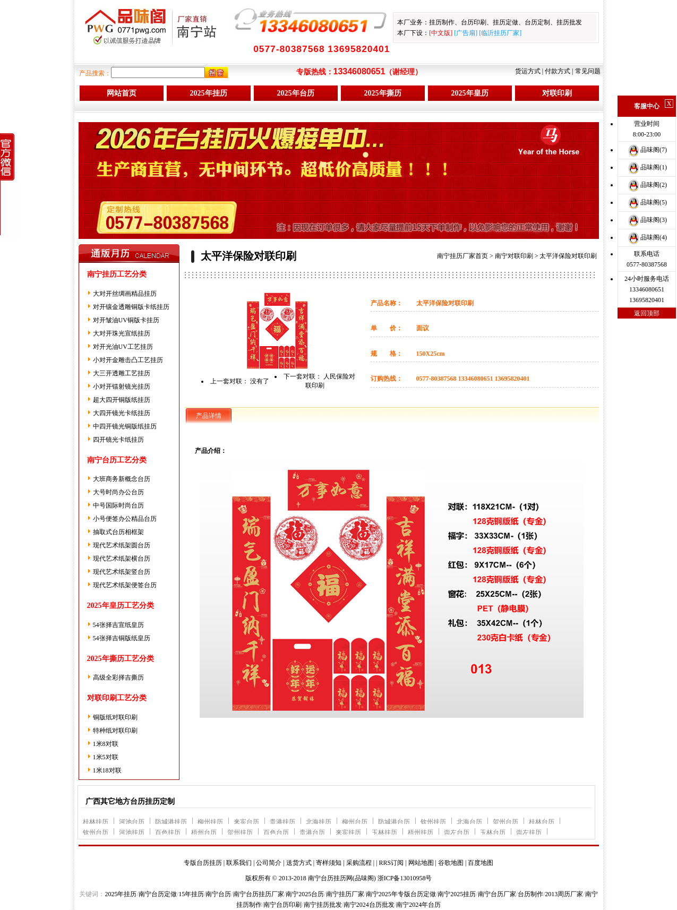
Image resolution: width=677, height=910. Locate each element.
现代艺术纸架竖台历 (121, 572)
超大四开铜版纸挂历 (121, 400)
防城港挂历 (171, 822)
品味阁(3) (647, 220)
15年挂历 (191, 894)
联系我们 (239, 862)
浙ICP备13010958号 (405, 878)
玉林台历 (492, 832)
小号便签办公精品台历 (125, 518)
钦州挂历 (433, 822)
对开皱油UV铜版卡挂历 (126, 320)
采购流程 (359, 862)
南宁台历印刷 (282, 904)
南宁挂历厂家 (345, 894)
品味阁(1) (647, 167)
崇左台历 (456, 832)
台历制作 (530, 894)
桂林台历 (541, 822)
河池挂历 (131, 832)
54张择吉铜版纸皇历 (121, 638)
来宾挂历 (348, 832)
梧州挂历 (420, 832)
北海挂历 (318, 822)
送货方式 (299, 862)
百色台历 (276, 832)
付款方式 (557, 71)
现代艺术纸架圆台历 (121, 545)
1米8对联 (105, 744)
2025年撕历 (382, 93)
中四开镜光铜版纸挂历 (125, 426)
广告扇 (465, 33)
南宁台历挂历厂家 (258, 894)
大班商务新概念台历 (121, 479)
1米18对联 (107, 770)
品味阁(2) (647, 184)
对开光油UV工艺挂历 (123, 346)
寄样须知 (328, 862)
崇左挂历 (529, 832)
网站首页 (121, 93)
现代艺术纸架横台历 (121, 558)
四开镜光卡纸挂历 (118, 439)
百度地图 (480, 862)
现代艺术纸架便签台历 (125, 585)
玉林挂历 (384, 832)
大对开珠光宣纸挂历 (121, 333)
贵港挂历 (282, 822)
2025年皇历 (470, 93)
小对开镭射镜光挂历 (121, 386)
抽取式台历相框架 (118, 532)
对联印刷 (557, 93)
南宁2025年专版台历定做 (401, 894)
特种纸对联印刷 (115, 730)
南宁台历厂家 (497, 894)
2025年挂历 (208, 93)
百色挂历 (168, 832)
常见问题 (588, 71)
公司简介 (268, 862)
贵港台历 (312, 832)
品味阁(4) (647, 237)
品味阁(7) (647, 149)
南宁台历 (218, 894)
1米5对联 (105, 757)
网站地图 (421, 862)
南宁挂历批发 (323, 904)
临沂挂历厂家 (500, 33)
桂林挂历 (95, 822)
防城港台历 (394, 822)
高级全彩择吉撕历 (118, 677)
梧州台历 (204, 832)
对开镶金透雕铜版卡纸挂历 (131, 307)
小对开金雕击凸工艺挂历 (128, 360)
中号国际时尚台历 (118, 505)
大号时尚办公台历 (118, 492)
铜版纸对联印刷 (115, 717)
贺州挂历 (240, 832)
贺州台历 (505, 822)
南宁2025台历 (305, 894)
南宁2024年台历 (418, 904)
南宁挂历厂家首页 (462, 256)
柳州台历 (354, 822)
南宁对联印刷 (514, 256)
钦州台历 (95, 832)
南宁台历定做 (158, 894)
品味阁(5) (647, 202)
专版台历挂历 (203, 862)
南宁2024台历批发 (369, 904)
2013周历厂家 (564, 894)
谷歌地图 (451, 862)
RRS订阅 (391, 862)
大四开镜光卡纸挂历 (121, 413)
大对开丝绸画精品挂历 (125, 293)
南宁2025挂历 (457, 894)
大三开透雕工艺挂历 (121, 373)
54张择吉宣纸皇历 (118, 625)
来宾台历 (246, 822)
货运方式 (528, 71)
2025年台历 (295, 93)
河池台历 (131, 822)
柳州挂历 (210, 822)
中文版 (440, 33)
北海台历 (469, 822)
